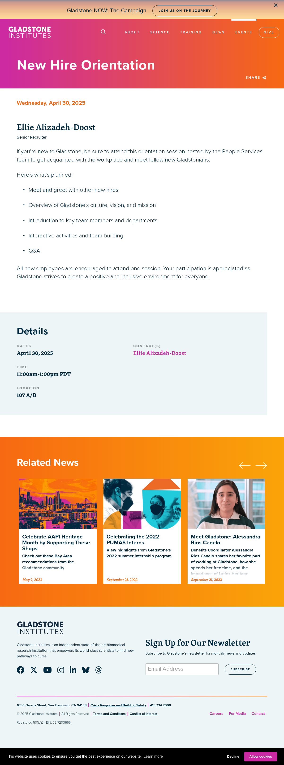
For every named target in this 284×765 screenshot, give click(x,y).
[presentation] (247, 464)
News (218, 32)
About (132, 32)
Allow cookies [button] (260, 756)
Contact (258, 713)
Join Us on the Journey (185, 11)
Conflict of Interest (143, 714)
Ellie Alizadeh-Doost (159, 353)
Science (160, 32)
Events (243, 32)
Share (256, 77)
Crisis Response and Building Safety (118, 705)
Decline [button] (233, 756)
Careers (216, 713)
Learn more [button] (153, 756)
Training (191, 32)
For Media (237, 713)
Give (269, 32)
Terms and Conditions (109, 714)
